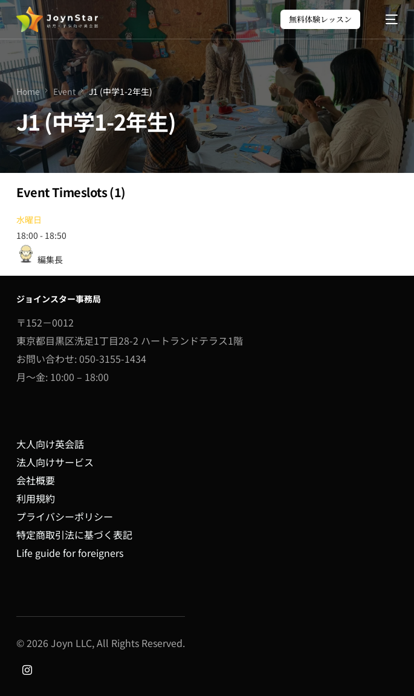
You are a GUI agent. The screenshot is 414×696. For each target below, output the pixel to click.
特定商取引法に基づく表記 (74, 534)
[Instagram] (27, 668)
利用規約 (35, 498)
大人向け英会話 (50, 444)
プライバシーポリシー (64, 516)
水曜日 (29, 219)
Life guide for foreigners (69, 552)
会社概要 (35, 480)
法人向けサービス (55, 462)
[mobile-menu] (386, 19)
